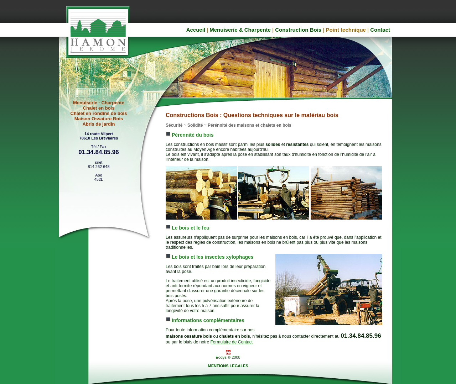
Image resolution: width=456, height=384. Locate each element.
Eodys (221, 357)
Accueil (195, 30)
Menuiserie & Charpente (240, 30)
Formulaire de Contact (231, 342)
